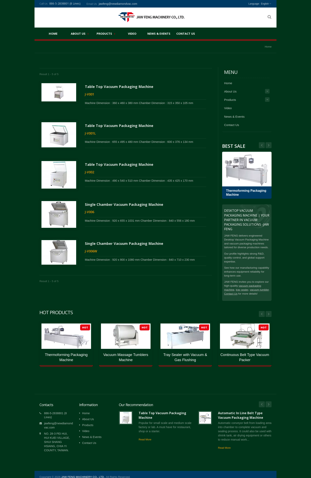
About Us (80, 34)
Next (262, 145)
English (265, 3)
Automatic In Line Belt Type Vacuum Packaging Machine (240, 409)
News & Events (158, 33)
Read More (145, 433)
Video (132, 33)
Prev (269, 145)
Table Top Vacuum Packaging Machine (119, 86)
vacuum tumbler (259, 289)
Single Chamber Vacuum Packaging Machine (124, 196)
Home (53, 33)
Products (106, 34)
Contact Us (186, 33)
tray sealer (242, 289)
